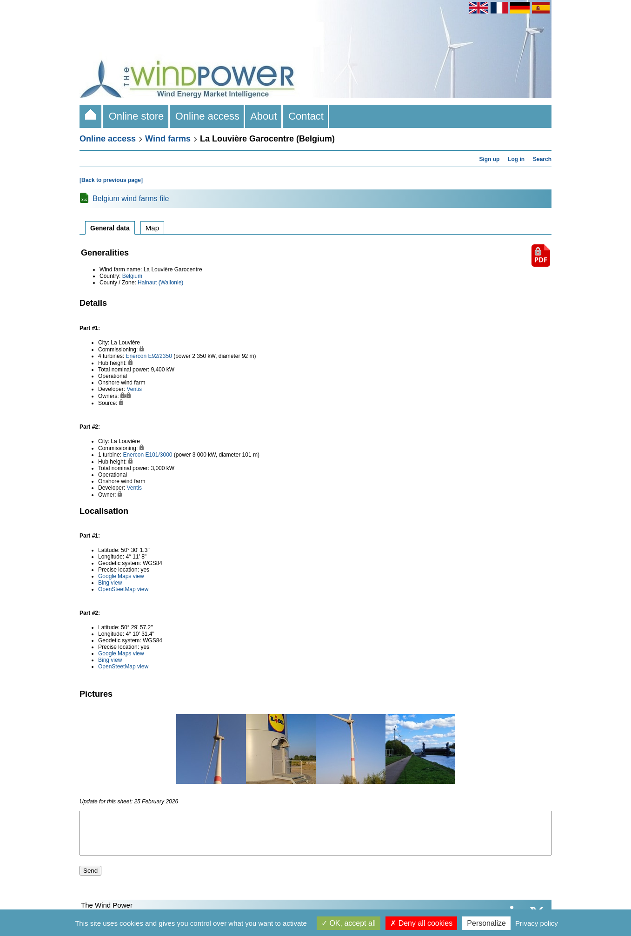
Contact (306, 116)
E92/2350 (160, 356)
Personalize (486, 923)
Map (152, 228)
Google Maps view (121, 576)
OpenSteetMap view (123, 589)
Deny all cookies (421, 923)
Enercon (136, 356)
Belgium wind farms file (131, 198)
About (264, 116)
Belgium (132, 276)
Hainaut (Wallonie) (160, 282)
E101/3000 (158, 454)
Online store (136, 116)
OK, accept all (348, 923)
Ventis (134, 389)
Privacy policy (536, 923)
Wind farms (168, 138)
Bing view (110, 582)
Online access (208, 116)
